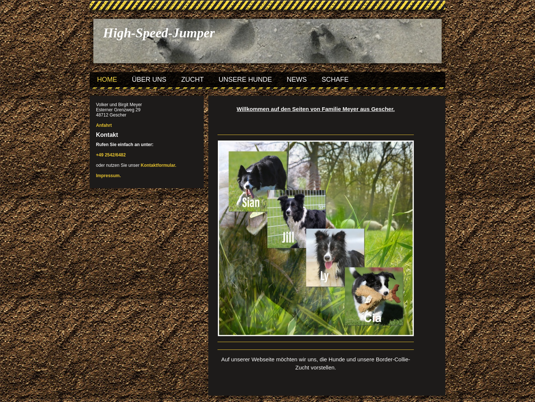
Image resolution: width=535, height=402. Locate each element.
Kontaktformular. (158, 165)
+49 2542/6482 (111, 155)
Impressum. (108, 175)
